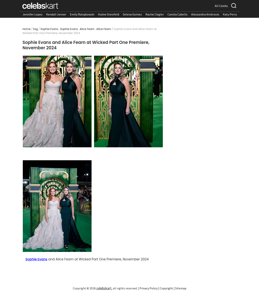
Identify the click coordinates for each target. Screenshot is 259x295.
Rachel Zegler (154, 14)
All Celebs (221, 6)
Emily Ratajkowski (82, 14)
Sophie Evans (49, 29)
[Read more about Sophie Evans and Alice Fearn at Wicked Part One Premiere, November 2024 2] (128, 101)
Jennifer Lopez (32, 14)
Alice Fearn (87, 29)
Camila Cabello (177, 14)
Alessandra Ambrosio (205, 14)
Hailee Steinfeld (108, 14)
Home (27, 29)
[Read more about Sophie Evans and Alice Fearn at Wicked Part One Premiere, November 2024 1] (57, 101)
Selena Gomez (132, 14)
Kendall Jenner (56, 14)
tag (35, 29)
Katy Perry (230, 14)
